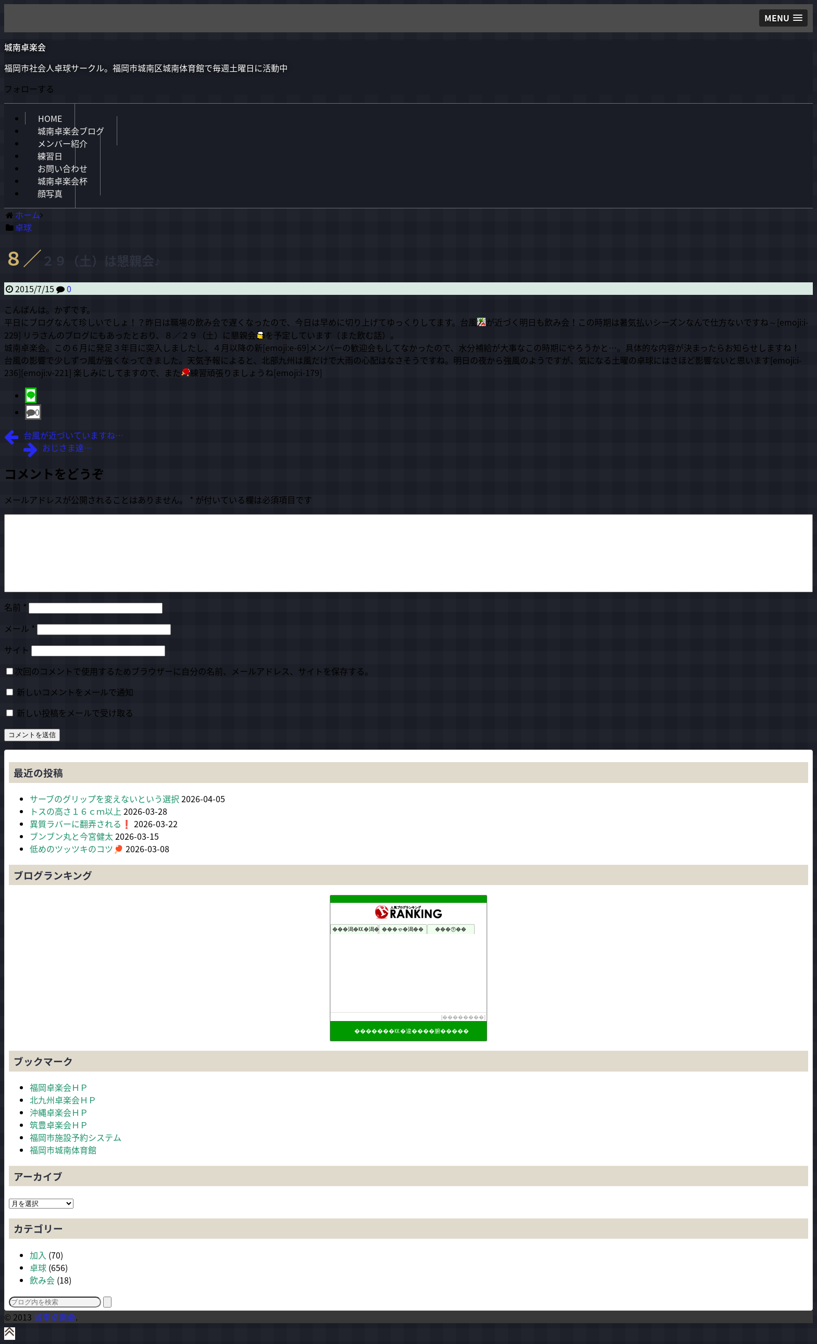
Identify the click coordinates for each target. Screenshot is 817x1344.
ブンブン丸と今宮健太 (71, 836)
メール (19, 628)
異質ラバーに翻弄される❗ (81, 823)
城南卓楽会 (25, 47)
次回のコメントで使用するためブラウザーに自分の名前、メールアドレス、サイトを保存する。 (194, 671)
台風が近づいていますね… (73, 435)
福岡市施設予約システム (75, 1137)
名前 (15, 607)
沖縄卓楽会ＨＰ (59, 1112)
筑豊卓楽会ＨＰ (59, 1124)
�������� (463, 1017)
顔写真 (50, 193)
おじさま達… (67, 447)
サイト (16, 649)
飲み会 (42, 1280)
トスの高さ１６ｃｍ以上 (75, 811)
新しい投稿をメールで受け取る (75, 712)
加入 (38, 1255)
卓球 (38, 1267)
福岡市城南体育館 (63, 1149)
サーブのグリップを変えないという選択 (104, 798)
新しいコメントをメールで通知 (75, 692)
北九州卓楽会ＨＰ (63, 1099)
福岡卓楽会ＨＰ (59, 1087)
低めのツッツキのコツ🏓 (76, 848)
